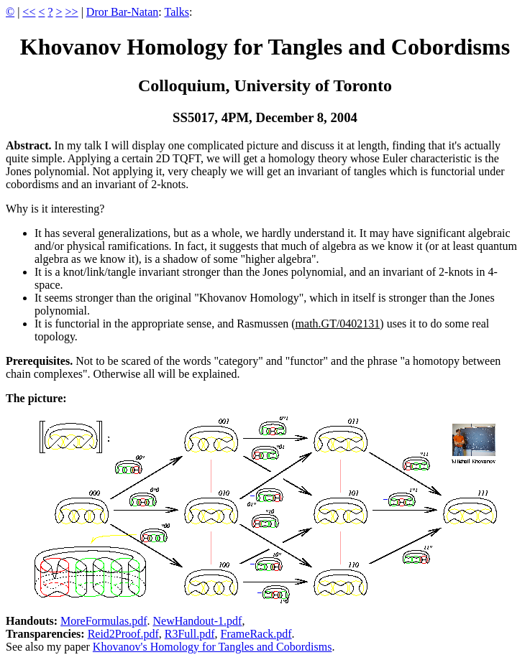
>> (71, 12)
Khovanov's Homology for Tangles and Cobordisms (212, 647)
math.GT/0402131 (338, 323)
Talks (177, 12)
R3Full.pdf (190, 634)
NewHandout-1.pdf (197, 621)
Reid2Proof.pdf (123, 634)
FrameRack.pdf (256, 634)
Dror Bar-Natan (122, 12)
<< (28, 12)
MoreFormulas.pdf (103, 621)
